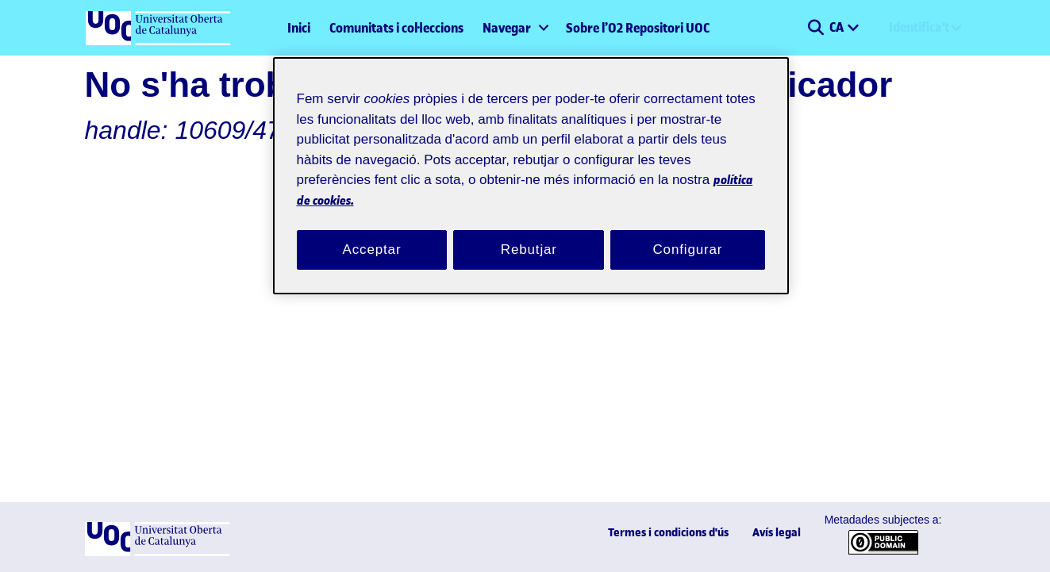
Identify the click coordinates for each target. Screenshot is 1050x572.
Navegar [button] (507, 27)
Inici (298, 27)
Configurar (688, 231)
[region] (531, 166)
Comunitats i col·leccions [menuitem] (396, 27)
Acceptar (372, 231)
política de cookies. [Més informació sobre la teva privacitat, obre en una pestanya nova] (469, 180)
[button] (816, 27)
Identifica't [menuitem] (919, 27)
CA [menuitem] (837, 27)
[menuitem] (514, 28)
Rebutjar (528, 231)
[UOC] (157, 552)
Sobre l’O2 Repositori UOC (638, 27)
